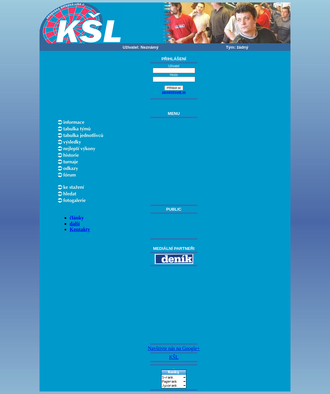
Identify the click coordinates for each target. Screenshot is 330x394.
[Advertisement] (174, 305)
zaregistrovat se (174, 92)
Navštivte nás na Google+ (174, 348)
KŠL (173, 357)
